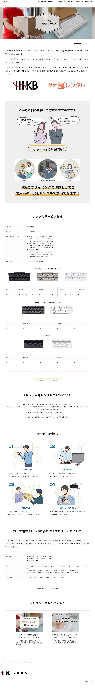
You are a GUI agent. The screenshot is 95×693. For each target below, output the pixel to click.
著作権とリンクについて (22, 686)
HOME (28, 4)
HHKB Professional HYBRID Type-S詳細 (19, 373)
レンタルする (47, 383)
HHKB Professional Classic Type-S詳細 (47, 373)
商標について (34, 686)
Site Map (41, 686)
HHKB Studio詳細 (75, 373)
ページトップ (92, 684)
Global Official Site (52, 686)
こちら (47, 261)
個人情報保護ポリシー (7, 686)
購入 (91, 4)
